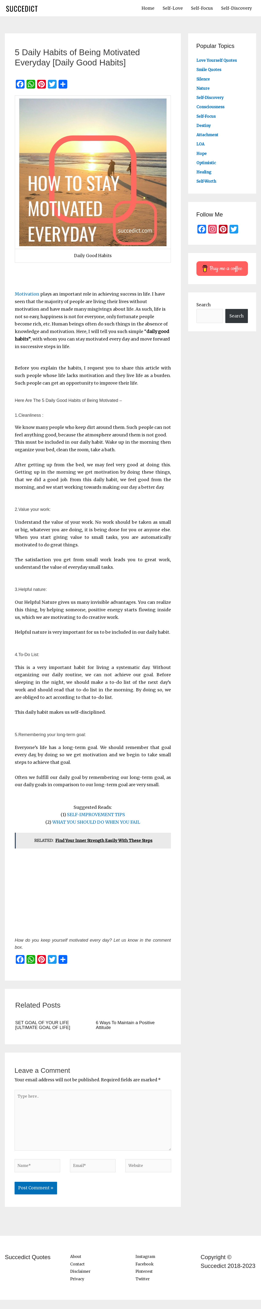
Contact (78, 1273)
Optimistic (207, 165)
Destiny (204, 127)
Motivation (27, 296)
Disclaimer (81, 1280)
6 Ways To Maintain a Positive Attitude (128, 1027)
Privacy (78, 1288)
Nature (203, 90)
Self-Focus (202, 9)
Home (148, 9)
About (76, 1265)
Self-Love (173, 9)
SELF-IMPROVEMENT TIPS (96, 817)
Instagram (146, 1265)
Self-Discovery (236, 9)
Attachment (209, 137)
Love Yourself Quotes (218, 62)
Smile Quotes (210, 72)
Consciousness (212, 109)
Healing (204, 174)
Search (203, 307)
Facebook (145, 1273)
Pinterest (145, 1280)
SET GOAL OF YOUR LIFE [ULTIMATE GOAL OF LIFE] (45, 1027)
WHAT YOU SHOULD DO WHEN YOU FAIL (96, 824)
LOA (200, 146)
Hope (202, 155)
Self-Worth (207, 183)
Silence (204, 81)
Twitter (143, 1288)
